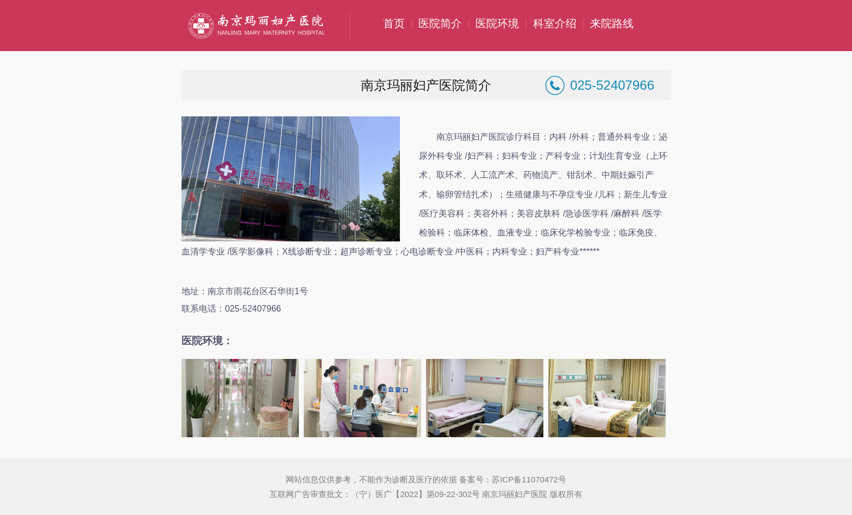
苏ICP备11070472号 (529, 479)
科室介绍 (555, 23)
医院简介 (440, 23)
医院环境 (497, 23)
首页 (394, 23)
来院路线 (612, 23)
